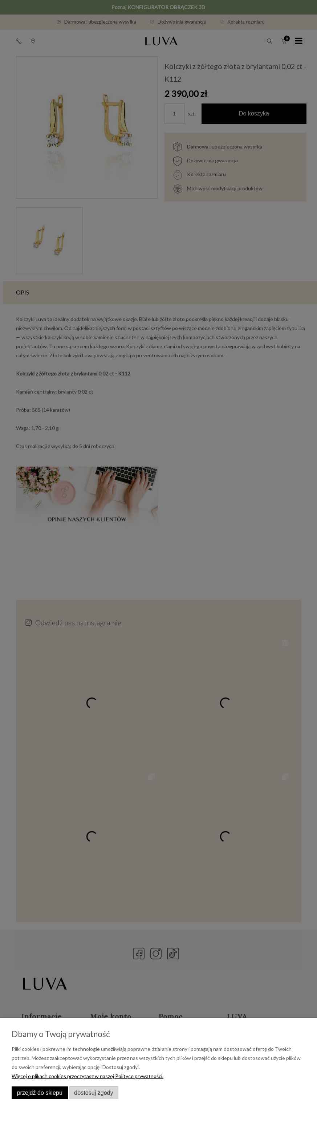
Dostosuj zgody (93, 1092)
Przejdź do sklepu (39, 1092)
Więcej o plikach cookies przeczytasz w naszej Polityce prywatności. (87, 1076)
